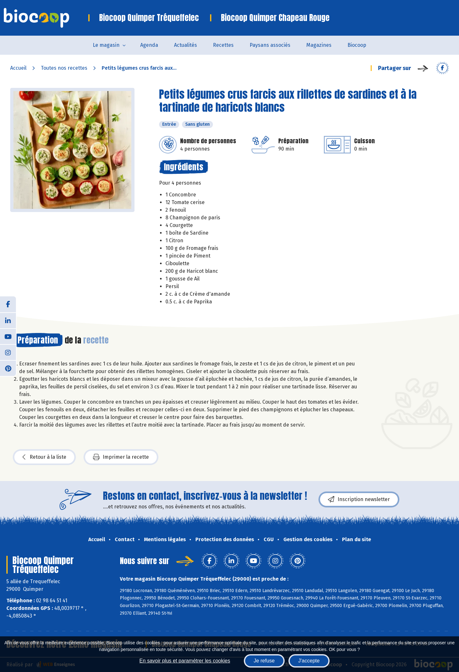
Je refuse (264, 660)
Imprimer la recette (121, 457)
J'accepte (309, 660)
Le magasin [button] (106, 45)
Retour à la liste (44, 457)
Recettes (223, 45)
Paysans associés (270, 45)
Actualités (185, 45)
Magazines (319, 45)
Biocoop (356, 45)
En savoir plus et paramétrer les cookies (184, 660)
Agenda (149, 45)
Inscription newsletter (359, 499)
